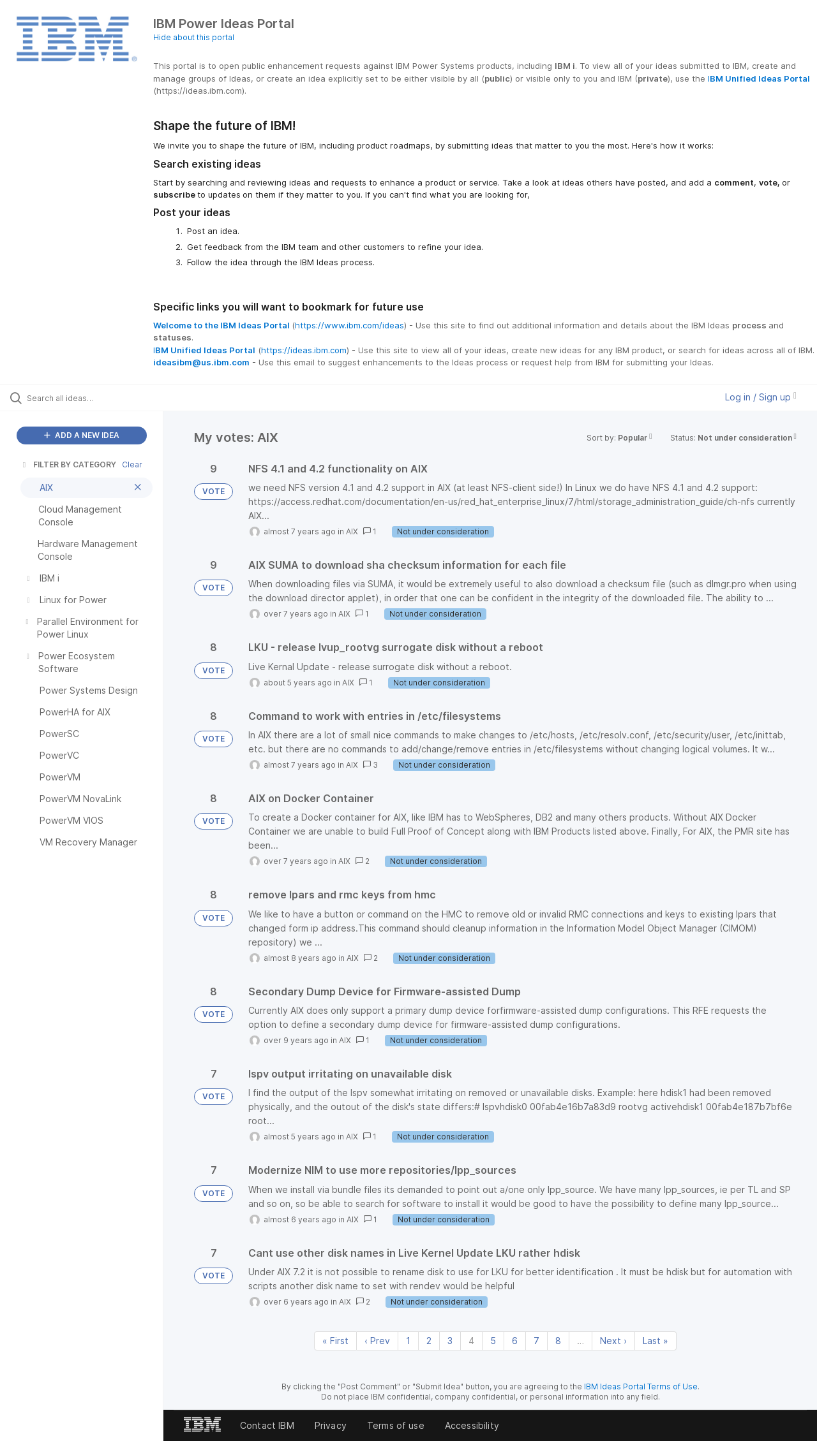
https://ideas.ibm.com (304, 350)
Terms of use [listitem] (395, 1425)
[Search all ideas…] (98, 398)
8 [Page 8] (558, 1340)
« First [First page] (335, 1340)
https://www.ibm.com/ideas (349, 325)
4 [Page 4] (471, 1340)
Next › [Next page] (613, 1340)
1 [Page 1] (408, 1340)
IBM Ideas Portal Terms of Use (641, 1386)
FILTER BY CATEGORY (68, 464)
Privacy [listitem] (331, 1425)
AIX (352, 531)
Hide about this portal (193, 37)
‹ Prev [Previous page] (377, 1340)
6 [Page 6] (515, 1340)
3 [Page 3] (450, 1340)
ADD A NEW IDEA (81, 435)
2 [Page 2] (428, 1340)
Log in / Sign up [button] (761, 396)
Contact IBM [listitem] (267, 1425)
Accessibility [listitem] (472, 1425)
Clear (132, 464)
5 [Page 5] (493, 1340)
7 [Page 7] (536, 1340)
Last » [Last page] (655, 1340)
